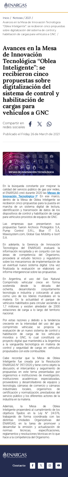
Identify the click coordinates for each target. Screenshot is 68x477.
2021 (28, 18)
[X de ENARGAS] (41, 466)
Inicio (6, 18)
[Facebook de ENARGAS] (32, 466)
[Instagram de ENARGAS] (50, 466)
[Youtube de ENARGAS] (58, 466)
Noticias (17, 18)
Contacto (19, 465)
